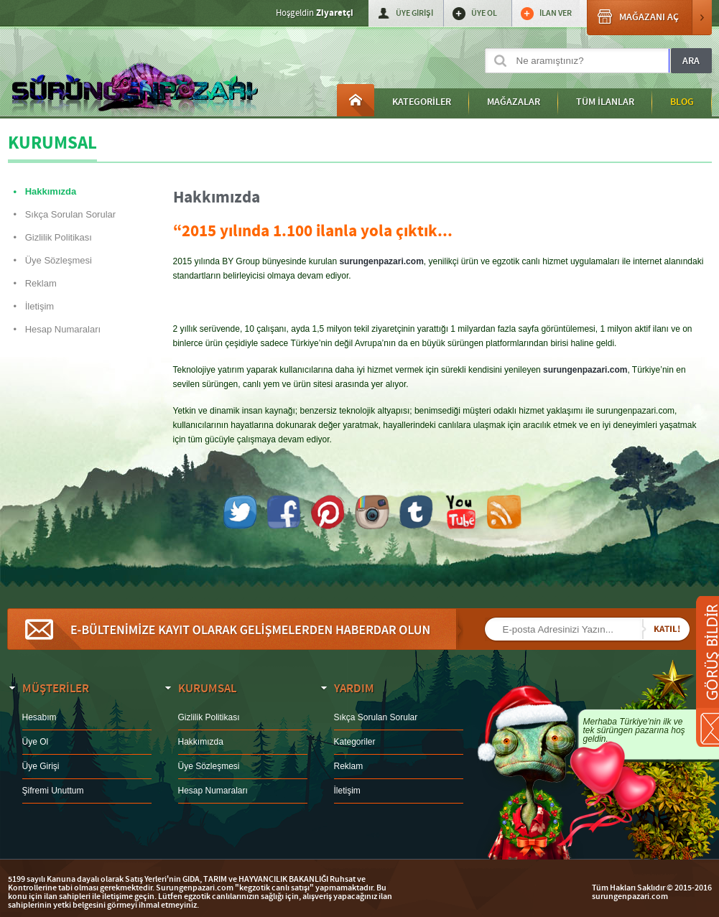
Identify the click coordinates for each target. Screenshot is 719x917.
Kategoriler (355, 742)
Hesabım (39, 717)
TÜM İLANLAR (605, 102)
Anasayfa (355, 100)
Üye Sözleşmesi (58, 260)
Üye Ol (35, 742)
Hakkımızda (51, 191)
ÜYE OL (484, 13)
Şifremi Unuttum (53, 791)
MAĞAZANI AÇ (649, 17)
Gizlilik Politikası (58, 237)
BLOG (682, 102)
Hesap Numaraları (63, 329)
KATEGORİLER (421, 102)
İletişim (39, 306)
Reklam (41, 283)
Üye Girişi (41, 766)
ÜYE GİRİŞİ (414, 13)
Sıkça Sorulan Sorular (70, 214)
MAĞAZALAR (513, 102)
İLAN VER (555, 13)
